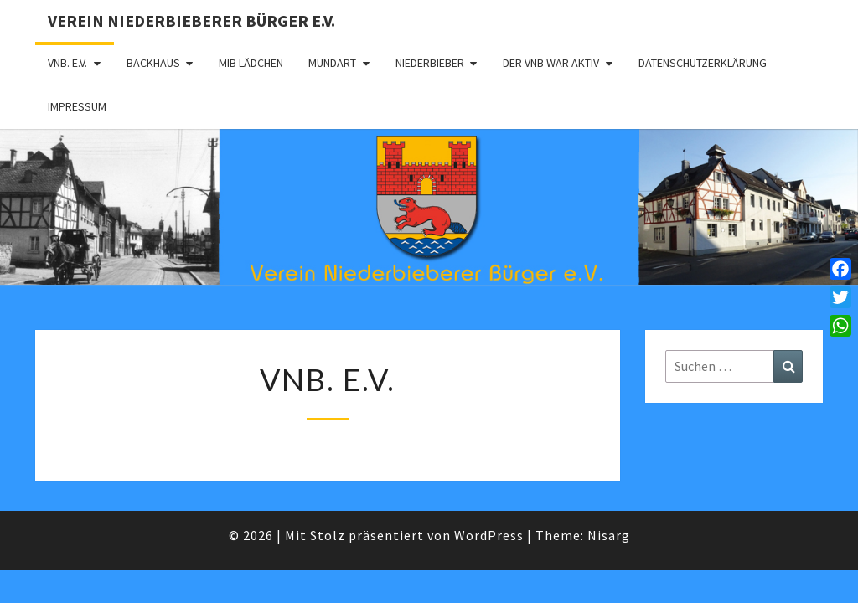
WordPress (489, 535)
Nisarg (608, 535)
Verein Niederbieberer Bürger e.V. (191, 20)
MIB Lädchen (251, 62)
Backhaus (153, 62)
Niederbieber (429, 62)
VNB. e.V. (67, 62)
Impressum (77, 106)
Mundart (332, 62)
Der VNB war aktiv (551, 62)
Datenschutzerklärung (702, 62)
